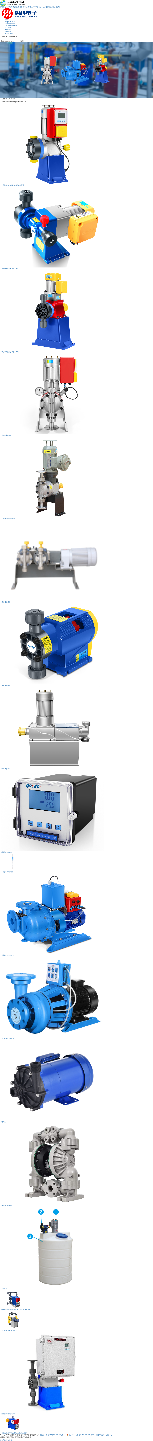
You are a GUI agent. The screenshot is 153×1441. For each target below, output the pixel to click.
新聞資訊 (49, 7)
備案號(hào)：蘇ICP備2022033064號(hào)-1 (53, 1435)
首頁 (1, 7)
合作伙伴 (43, 7)
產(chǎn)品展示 (17, 7)
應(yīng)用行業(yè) (28, 7)
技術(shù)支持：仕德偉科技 (104, 1435)
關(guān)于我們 (7, 7)
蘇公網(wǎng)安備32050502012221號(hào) (81, 1435)
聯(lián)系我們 (56, 7)
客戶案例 (37, 7)
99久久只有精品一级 (6, 1440)
